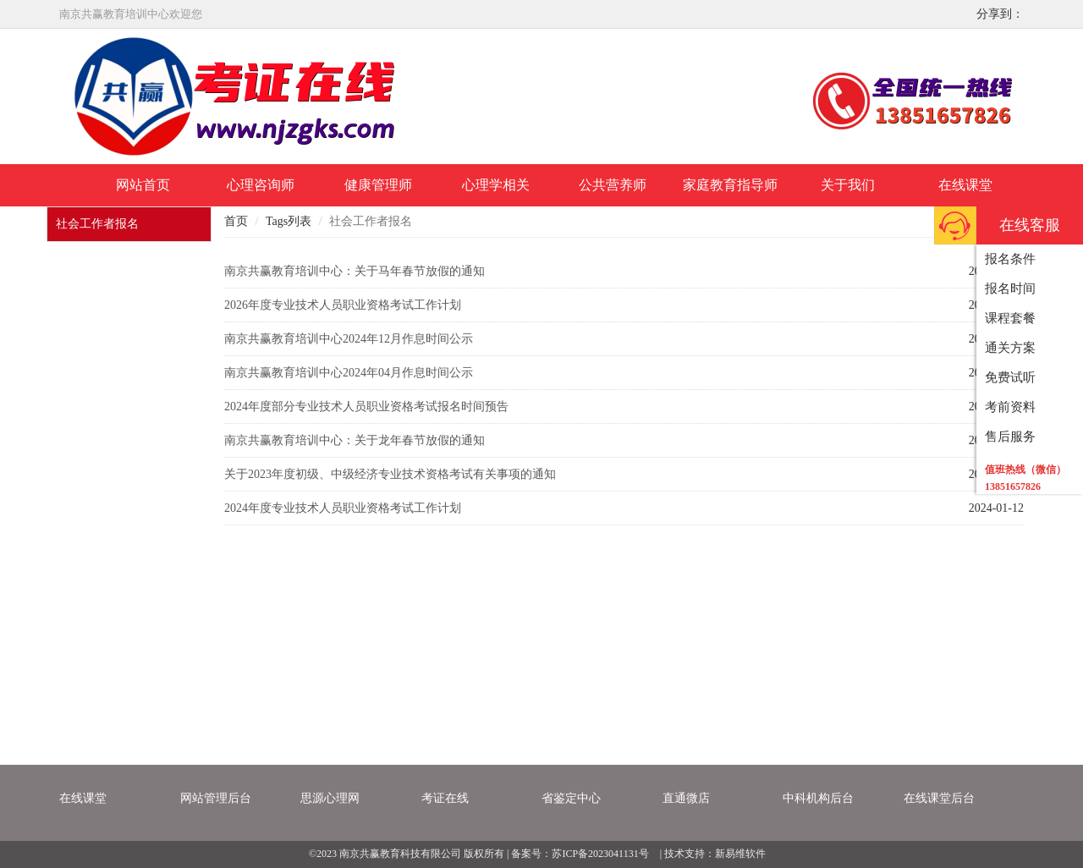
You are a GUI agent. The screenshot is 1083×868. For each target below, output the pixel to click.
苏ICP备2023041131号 (600, 854)
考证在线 (445, 798)
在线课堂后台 (939, 798)
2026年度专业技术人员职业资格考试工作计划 (342, 305)
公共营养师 (612, 185)
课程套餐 (1010, 318)
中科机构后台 (818, 798)
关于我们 (848, 185)
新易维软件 (740, 854)
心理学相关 (496, 185)
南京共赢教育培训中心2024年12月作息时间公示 (348, 338)
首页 (236, 221)
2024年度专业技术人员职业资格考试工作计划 (342, 508)
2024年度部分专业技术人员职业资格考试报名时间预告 (366, 406)
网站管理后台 (215, 798)
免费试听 (1010, 377)
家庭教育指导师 (730, 185)
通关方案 (1010, 347)
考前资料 (1010, 407)
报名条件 (1010, 259)
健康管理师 (378, 185)
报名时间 (1010, 288)
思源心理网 (330, 798)
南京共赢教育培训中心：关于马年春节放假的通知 (354, 271)
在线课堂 (965, 185)
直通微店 (686, 798)
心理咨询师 (260, 185)
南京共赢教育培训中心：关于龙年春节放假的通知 (354, 440)
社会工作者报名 (97, 223)
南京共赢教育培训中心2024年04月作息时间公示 (348, 372)
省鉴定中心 (571, 798)
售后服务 (1010, 436)
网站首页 (143, 185)
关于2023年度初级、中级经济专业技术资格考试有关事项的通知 (390, 474)
